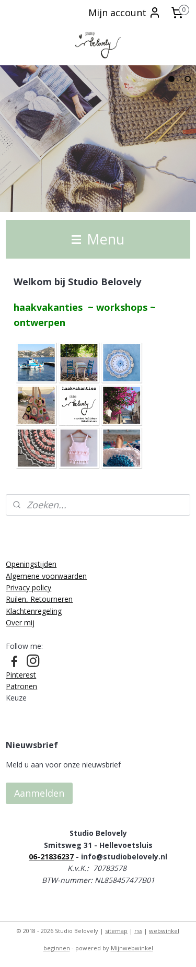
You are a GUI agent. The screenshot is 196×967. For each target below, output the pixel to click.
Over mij (20, 622)
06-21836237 (51, 856)
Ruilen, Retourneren (39, 599)
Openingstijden (31, 564)
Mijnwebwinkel (132, 948)
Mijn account (124, 12)
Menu (98, 239)
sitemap (116, 931)
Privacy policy (28, 587)
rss (138, 931)
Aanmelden (39, 793)
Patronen (21, 686)
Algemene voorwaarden (46, 576)
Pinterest (21, 675)
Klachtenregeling (34, 611)
